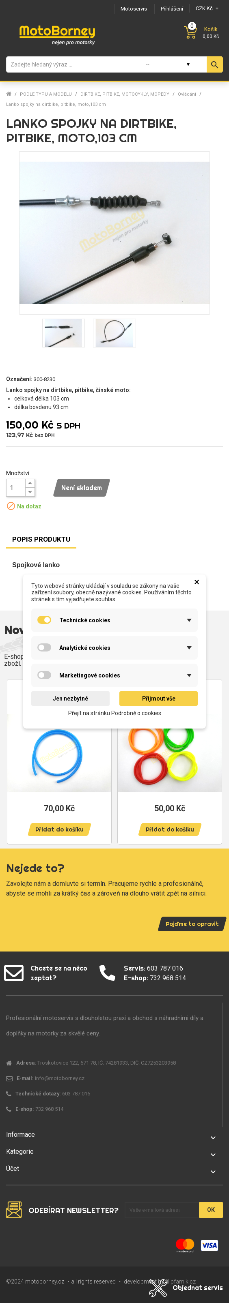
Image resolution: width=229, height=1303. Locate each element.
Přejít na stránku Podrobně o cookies (114, 713)
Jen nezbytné (70, 698)
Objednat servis (198, 1287)
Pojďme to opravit (192, 924)
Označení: (19, 379)
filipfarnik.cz (180, 1281)
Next (213, 758)
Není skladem (81, 488)
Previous (16, 758)
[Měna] (206, 8)
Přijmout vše (158, 698)
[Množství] (16, 488)
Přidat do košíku (59, 829)
